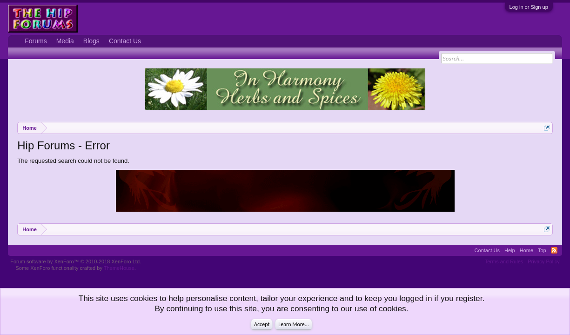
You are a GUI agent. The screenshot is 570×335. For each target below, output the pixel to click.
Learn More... (293, 324)
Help (509, 250)
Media (65, 41)
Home (526, 250)
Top (542, 250)
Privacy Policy (543, 261)
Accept (261, 324)
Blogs (91, 41)
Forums (36, 41)
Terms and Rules (504, 261)
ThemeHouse (119, 268)
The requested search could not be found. (73, 160)
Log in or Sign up (529, 7)
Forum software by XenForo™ (75, 261)
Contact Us (125, 41)
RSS (554, 250)
